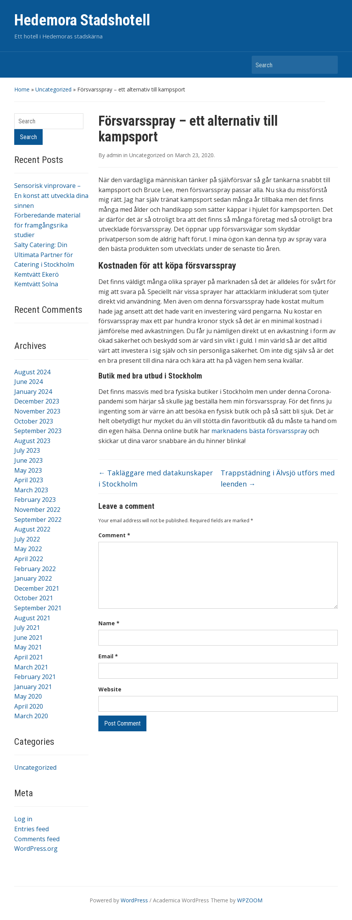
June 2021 (28, 637)
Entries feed (31, 829)
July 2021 (27, 627)
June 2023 (28, 460)
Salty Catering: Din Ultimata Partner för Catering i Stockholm (44, 255)
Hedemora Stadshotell (82, 20)
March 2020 (31, 716)
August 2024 (32, 372)
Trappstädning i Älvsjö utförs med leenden (278, 478)
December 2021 (36, 588)
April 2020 (28, 706)
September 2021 (37, 608)
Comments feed (37, 839)
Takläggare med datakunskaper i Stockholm (155, 478)
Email (108, 656)
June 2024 (28, 381)
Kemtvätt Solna (36, 284)
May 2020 (28, 696)
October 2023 (33, 421)
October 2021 (33, 598)
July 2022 (27, 539)
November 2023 (37, 411)
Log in (23, 819)
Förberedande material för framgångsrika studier (47, 225)
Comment (114, 535)
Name (109, 623)
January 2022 (33, 578)
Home (22, 89)
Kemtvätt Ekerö (36, 274)
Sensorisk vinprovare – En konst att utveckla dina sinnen (51, 195)
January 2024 (33, 391)
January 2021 (33, 687)
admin (114, 155)
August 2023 (32, 441)
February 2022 (35, 569)
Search (328, 65)
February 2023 (35, 499)
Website (109, 689)
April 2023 (28, 480)
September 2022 (37, 519)
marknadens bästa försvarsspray (259, 431)
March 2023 (31, 490)
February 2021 (35, 677)
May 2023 (28, 470)
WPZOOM (249, 900)
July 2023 (27, 450)
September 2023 (37, 431)
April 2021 (28, 657)
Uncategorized (53, 89)
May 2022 (28, 549)
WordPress (134, 900)
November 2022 (37, 509)
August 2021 (32, 618)
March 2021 (31, 667)
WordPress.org (36, 848)
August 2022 (32, 529)
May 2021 (28, 647)
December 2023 (36, 401)
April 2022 (28, 559)
